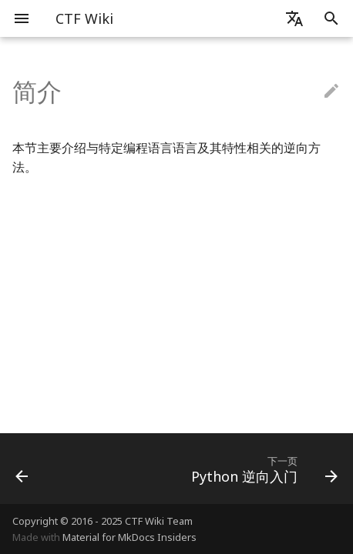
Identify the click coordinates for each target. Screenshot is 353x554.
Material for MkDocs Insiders (129, 537)
